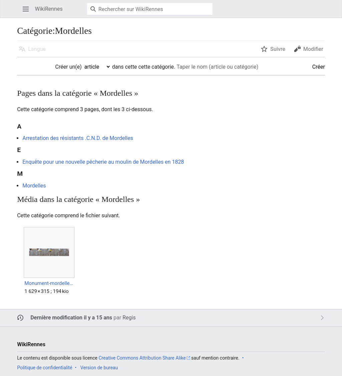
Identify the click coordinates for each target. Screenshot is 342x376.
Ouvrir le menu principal (27, 12)
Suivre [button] (277, 49)
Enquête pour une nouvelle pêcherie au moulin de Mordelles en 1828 (103, 162)
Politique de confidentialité (44, 367)
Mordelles (34, 185)
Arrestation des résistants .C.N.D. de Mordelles (77, 138)
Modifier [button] (313, 49)
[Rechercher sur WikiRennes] (149, 9)
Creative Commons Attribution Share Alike (142, 358)
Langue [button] (37, 49)
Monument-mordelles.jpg (48, 283)
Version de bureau (99, 367)
